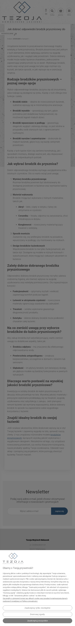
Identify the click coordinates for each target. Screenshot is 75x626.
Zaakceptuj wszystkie (37, 621)
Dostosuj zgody (37, 614)
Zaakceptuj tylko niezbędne (37, 608)
